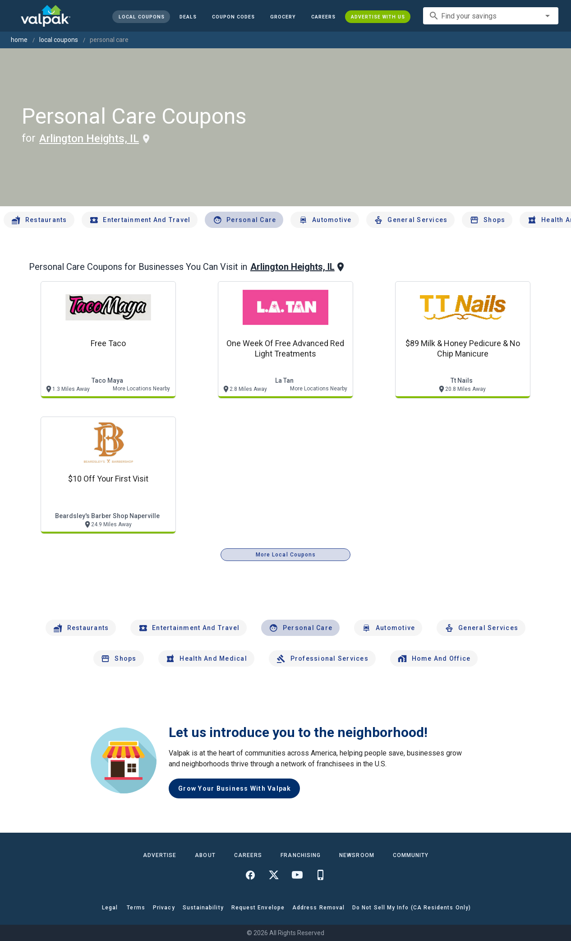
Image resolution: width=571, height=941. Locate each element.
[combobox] (490, 15)
